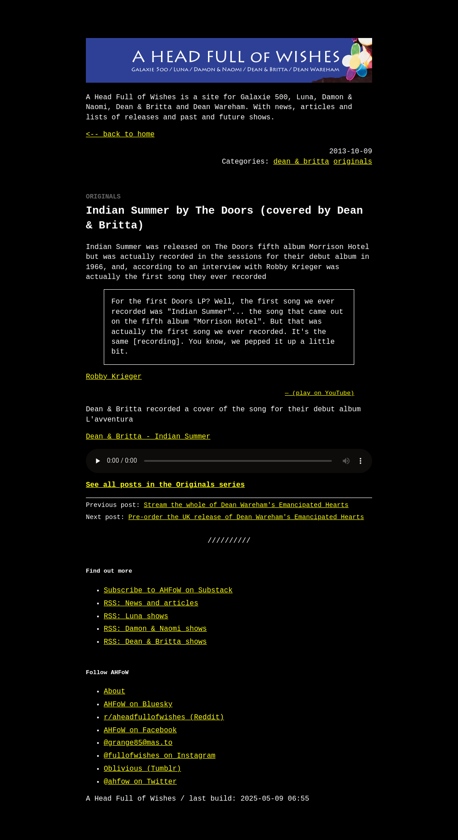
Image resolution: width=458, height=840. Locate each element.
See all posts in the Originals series (165, 485)
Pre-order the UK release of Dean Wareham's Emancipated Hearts (246, 517)
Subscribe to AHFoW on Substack (168, 590)
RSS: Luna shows (136, 616)
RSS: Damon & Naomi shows (155, 629)
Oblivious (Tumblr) (142, 769)
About (114, 691)
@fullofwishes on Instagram (160, 756)
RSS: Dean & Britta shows (155, 642)
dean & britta (301, 162)
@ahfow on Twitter (140, 782)
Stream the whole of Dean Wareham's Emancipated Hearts (246, 505)
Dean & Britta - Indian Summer (148, 437)
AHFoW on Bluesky (138, 704)
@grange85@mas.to (138, 743)
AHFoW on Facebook (140, 730)
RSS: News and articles (151, 603)
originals (353, 162)
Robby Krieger (114, 377)
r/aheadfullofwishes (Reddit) (164, 717)
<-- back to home (120, 134)
